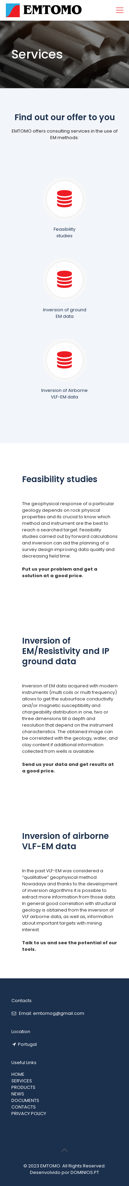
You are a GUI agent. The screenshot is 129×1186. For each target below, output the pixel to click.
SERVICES (21, 1081)
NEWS (17, 1094)
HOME (17, 1074)
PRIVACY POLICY (28, 1113)
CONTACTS (23, 1107)
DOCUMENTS (25, 1100)
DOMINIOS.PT (85, 1172)
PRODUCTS (23, 1087)
